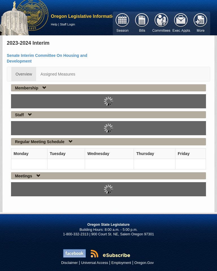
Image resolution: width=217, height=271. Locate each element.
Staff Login (67, 24)
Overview (24, 74)
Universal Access (94, 263)
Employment (121, 263)
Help (54, 24)
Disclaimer (69, 263)
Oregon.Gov (144, 263)
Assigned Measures (57, 74)
